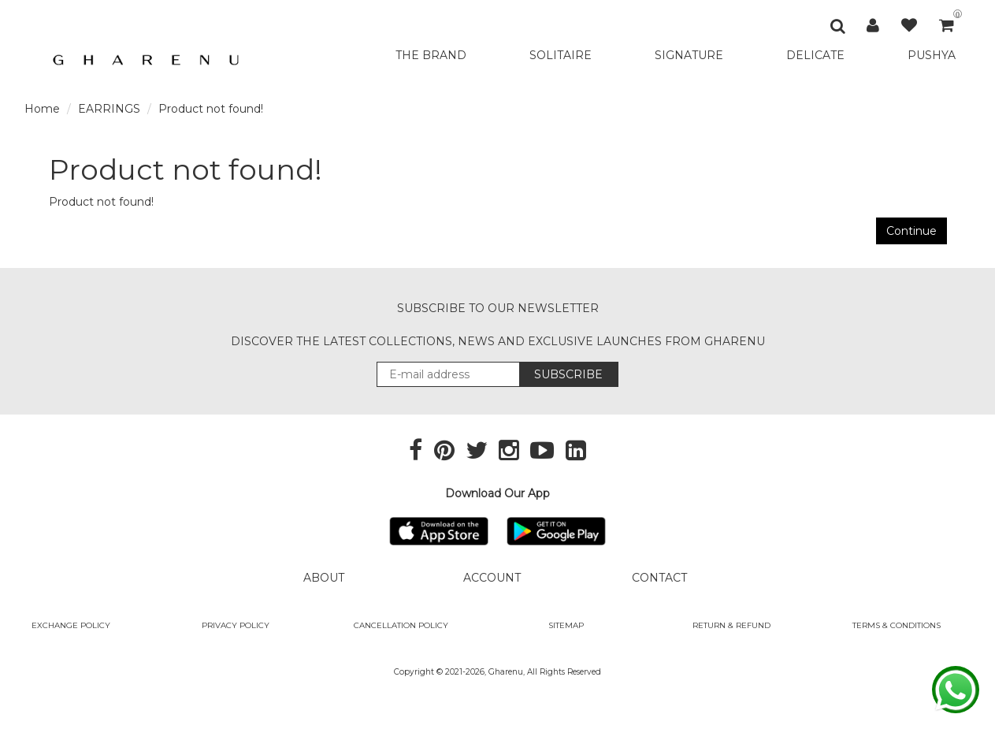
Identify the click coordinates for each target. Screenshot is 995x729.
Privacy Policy (235, 625)
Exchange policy (71, 625)
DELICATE (815, 55)
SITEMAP (566, 625)
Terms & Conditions (896, 625)
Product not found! (210, 109)
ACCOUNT (492, 578)
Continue (911, 231)
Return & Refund (731, 625)
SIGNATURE (689, 55)
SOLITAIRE (560, 55)
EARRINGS (109, 109)
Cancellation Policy (401, 625)
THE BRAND (430, 55)
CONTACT (659, 578)
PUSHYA (932, 55)
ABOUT (323, 578)
